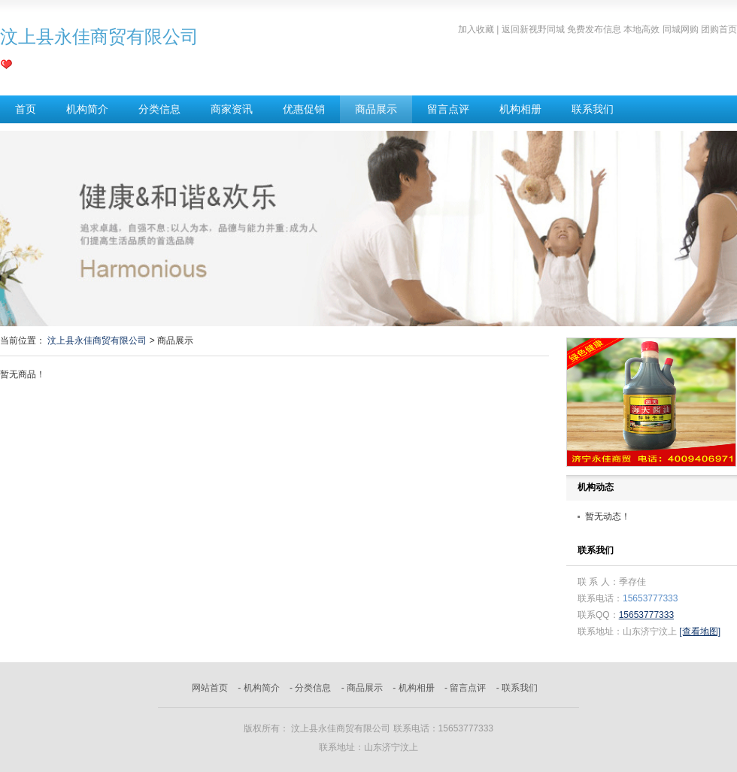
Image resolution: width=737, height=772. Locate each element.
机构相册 (520, 109)
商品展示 (376, 109)
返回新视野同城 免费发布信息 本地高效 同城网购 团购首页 (619, 29)
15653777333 (646, 615)
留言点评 (448, 109)
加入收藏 (476, 29)
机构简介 (87, 109)
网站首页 (210, 688)
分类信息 (159, 109)
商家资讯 (232, 109)
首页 (25, 109)
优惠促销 (304, 109)
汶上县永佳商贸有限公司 (97, 340)
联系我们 (593, 109)
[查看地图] (699, 631)
